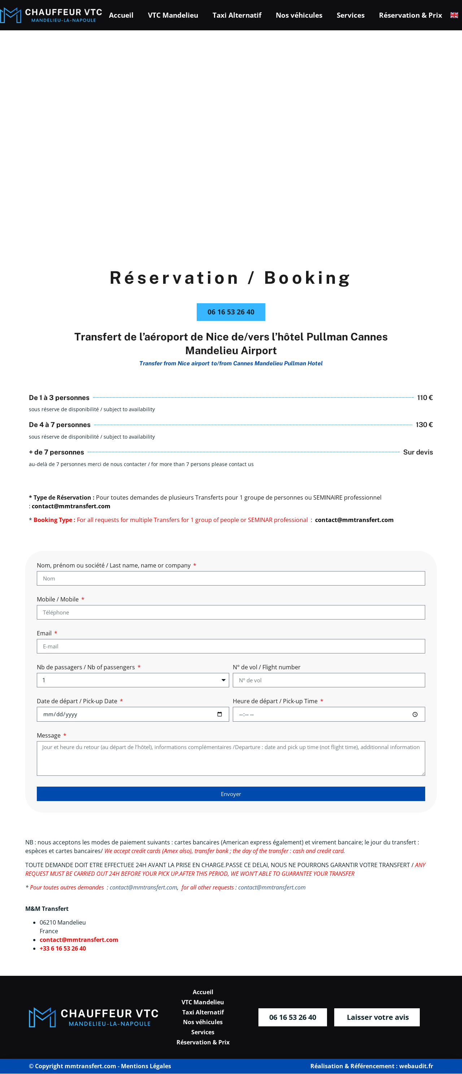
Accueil (121, 15)
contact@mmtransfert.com (143, 888)
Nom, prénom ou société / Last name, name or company (114, 566)
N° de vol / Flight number (267, 668)
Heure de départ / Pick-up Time (276, 702)
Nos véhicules (299, 15)
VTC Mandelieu (173, 15)
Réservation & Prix (410, 15)
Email (45, 634)
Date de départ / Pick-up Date (78, 702)
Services (351, 15)
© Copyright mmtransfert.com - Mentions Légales (100, 1066)
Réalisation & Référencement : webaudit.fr (371, 1066)
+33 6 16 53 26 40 (63, 949)
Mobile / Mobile (58, 600)
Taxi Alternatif (237, 15)
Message (49, 736)
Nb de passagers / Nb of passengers (86, 668)
